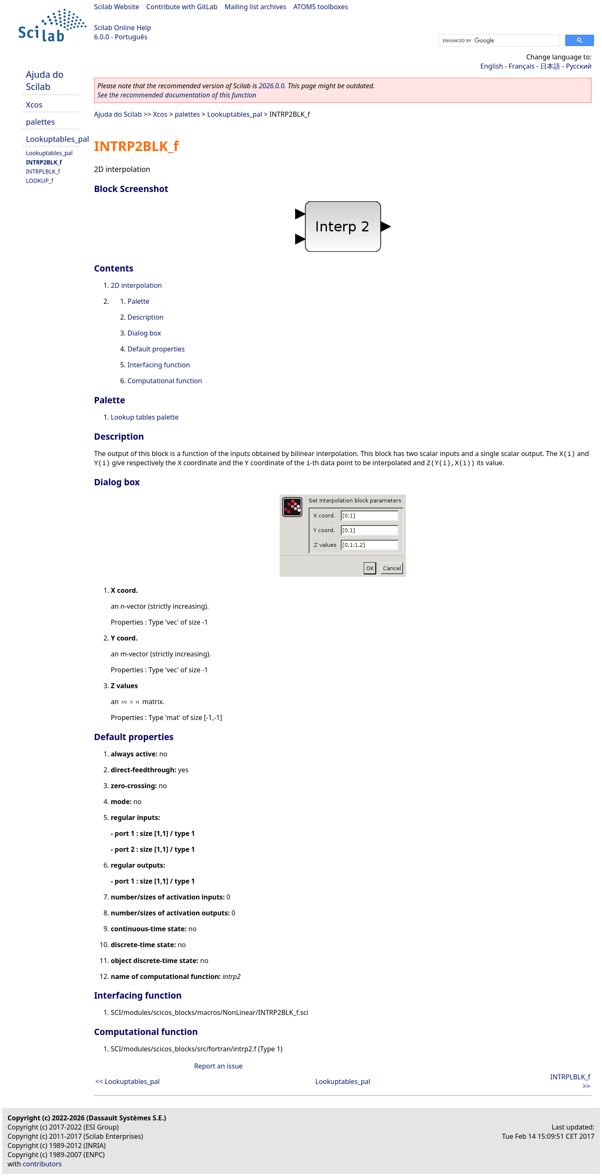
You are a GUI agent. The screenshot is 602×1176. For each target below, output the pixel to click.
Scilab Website (116, 6)
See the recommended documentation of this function (176, 95)
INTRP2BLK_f (44, 162)
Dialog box (144, 333)
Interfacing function (159, 364)
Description (145, 317)
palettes (40, 121)
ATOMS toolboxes (320, 6)
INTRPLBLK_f (43, 171)
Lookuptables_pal (57, 138)
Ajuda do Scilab (45, 80)
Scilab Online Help (122, 27)
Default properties (156, 349)
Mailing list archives (255, 6)
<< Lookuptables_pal (127, 1081)
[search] (498, 40)
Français (522, 66)
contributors (42, 1163)
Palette (138, 301)
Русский (579, 66)
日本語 (550, 66)
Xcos (34, 104)
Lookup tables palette (145, 417)
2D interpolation (136, 285)
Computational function (165, 380)
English (491, 66)
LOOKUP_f (39, 180)
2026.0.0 (271, 85)
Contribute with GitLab (181, 6)
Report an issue (218, 1066)
